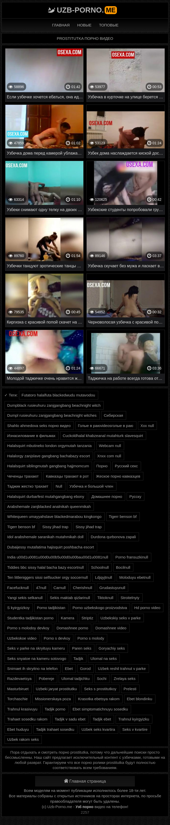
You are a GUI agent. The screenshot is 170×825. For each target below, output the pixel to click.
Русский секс (126, 466)
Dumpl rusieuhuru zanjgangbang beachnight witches (52, 415)
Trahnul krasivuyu (22, 709)
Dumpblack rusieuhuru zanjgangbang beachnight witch (54, 405)
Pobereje (46, 678)
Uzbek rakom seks (23, 739)
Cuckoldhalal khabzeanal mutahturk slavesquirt (103, 435)
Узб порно (85, 807)
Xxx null (147, 425)
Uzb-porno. (87, 10)
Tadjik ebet (102, 719)
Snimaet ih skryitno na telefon (32, 668)
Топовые (108, 25)
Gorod (85, 668)
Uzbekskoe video (21, 638)
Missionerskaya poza (53, 699)
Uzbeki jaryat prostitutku (56, 689)
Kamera (67, 618)
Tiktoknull (105, 597)
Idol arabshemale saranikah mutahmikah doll (45, 537)
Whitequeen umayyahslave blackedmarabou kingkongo (54, 516)
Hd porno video (147, 607)
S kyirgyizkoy (18, 607)
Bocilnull (123, 567)
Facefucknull (18, 587)
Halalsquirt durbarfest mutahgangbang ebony (45, 496)
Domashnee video (110, 628)
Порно (102, 466)
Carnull (60, 587)
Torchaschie (17, 699)
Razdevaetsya (19, 678)
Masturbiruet (17, 689)
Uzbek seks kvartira (98, 729)
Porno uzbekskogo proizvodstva (100, 607)
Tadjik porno (55, 709)
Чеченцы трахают (23, 476)
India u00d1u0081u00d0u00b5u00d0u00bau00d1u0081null (57, 557)
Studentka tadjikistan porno (30, 618)
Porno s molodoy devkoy (28, 628)
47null (41, 587)
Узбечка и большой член (91, 486)
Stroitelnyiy (130, 597)
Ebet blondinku (139, 699)
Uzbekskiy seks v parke (121, 618)
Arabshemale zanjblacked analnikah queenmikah (49, 506)
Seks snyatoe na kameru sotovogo (36, 658)
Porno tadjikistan (51, 607)
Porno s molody (90, 638)
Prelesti (130, 689)
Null (59, 486)
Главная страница (85, 781)
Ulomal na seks (104, 658)
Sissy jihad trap (55, 527)
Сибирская (113, 415)
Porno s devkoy (57, 638)
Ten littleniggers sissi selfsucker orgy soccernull (47, 577)
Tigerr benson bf (123, 516)
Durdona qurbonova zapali (113, 537)
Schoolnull (100, 567)
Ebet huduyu (18, 729)
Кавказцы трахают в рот (67, 476)
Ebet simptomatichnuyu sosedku (100, 709)
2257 (85, 812)
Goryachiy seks (111, 648)
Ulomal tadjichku (75, 678)
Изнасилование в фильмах (31, 435)
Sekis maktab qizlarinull (70, 597)
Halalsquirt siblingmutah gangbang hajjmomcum (48, 466)
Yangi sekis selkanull (25, 597)
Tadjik (78, 658)
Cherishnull (82, 587)
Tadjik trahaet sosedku (55, 729)
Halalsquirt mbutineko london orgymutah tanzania (49, 445)
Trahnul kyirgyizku (133, 719)
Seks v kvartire (134, 729)
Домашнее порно (106, 496)
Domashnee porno (72, 628)
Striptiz (87, 618)
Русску (135, 496)
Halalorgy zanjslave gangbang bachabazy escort (48, 456)
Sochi (102, 678)
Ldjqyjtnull (103, 577)
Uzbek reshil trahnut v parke (122, 668)
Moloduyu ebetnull (135, 577)
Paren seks (81, 648)
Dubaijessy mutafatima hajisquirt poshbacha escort (50, 547)
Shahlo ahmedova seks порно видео (39, 425)
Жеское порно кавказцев (118, 476)
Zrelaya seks (124, 678)
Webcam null (110, 445)
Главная (61, 25)
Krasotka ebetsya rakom (98, 699)
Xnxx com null (109, 456)
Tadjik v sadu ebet (70, 719)
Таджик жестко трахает (27, 486)
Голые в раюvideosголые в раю (105, 425)
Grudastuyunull (112, 587)
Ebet (69, 668)
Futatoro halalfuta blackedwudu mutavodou (58, 395)
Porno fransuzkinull (131, 557)
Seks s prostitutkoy (100, 689)
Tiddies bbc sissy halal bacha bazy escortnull (45, 567)
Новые (84, 25)
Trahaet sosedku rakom (27, 719)
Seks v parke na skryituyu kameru (36, 648)
